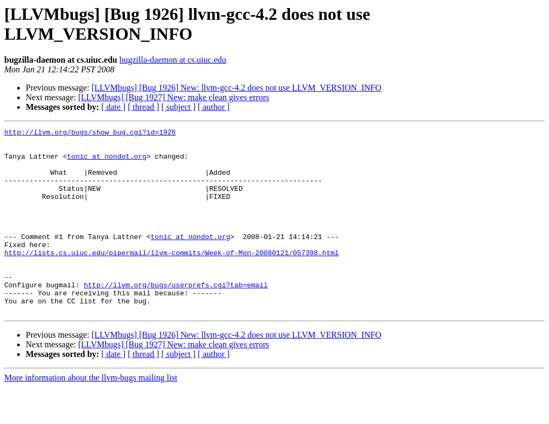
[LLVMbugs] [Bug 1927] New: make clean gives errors (173, 97)
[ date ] (113, 106)
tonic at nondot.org (106, 162)
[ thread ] (143, 106)
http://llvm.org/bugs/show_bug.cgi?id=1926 (90, 133)
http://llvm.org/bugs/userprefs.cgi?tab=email (176, 317)
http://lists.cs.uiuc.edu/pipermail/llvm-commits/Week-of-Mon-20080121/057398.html (171, 278)
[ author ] (214, 106)
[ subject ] (178, 106)
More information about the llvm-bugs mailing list (90, 414)
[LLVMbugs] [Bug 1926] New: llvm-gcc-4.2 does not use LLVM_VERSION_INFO (237, 87)
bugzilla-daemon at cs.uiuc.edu (173, 59)
